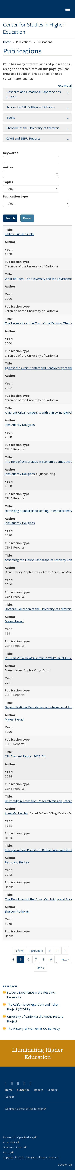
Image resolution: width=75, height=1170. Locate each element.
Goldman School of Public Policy (25, 1108)
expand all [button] (65, 85)
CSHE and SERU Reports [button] (23, 138)
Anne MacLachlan (16, 813)
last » (42, 969)
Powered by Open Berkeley (19, 1137)
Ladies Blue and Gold (19, 234)
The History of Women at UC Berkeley (33, 1028)
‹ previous (37, 951)
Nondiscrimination (14, 1147)
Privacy (8, 1152)
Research (10, 986)
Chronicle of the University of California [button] (32, 128)
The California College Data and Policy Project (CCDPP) (33, 1006)
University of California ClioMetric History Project (35, 1018)
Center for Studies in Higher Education (33, 28)
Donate (38, 1090)
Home (7, 42)
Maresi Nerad (14, 621)
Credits (52, 1090)
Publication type (15, 196)
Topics (8, 182)
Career (9, 1096)
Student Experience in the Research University (31, 994)
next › (66, 960)
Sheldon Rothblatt (17, 911)
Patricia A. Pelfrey (17, 862)
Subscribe (23, 1090)
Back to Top (65, 1164)
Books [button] (10, 117)
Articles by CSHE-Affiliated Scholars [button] (30, 107)
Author (8, 167)
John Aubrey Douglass (20, 425)
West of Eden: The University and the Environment (40, 279)
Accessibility (11, 1142)
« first (20, 951)
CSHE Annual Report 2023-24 (25, 756)
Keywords (10, 153)
